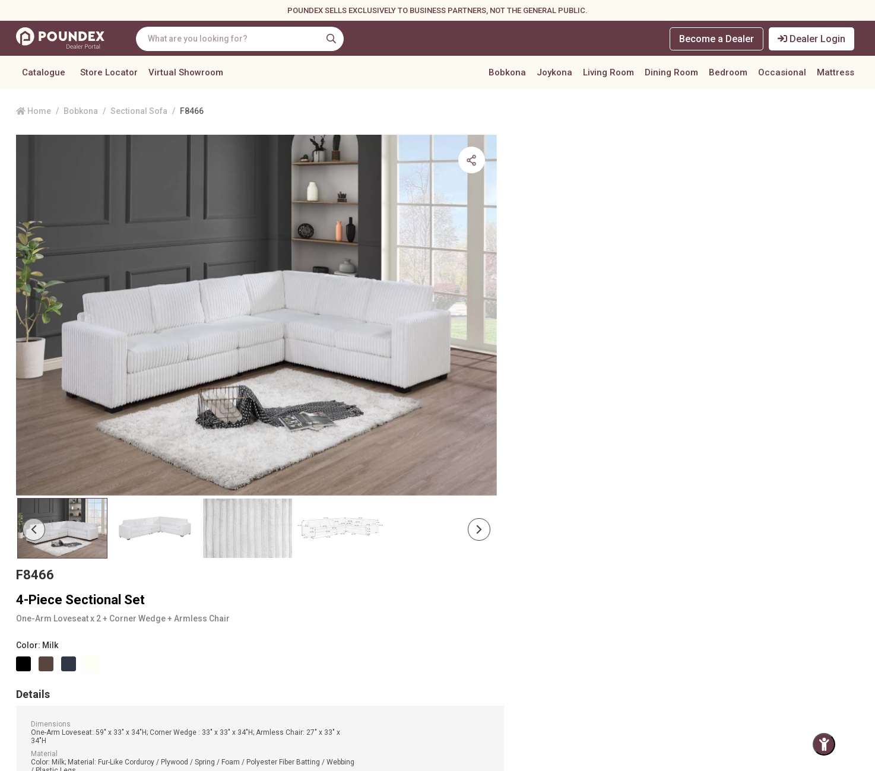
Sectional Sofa (138, 115)
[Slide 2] (247, 483)
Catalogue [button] (43, 73)
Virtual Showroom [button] (185, 73)
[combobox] (241, 39)
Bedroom (728, 73)
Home (33, 115)
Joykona (554, 73)
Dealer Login (812, 39)
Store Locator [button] (109, 73)
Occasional (782, 73)
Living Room (608, 73)
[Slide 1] (154, 483)
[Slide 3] (340, 483)
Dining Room (671, 73)
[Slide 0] (62, 483)
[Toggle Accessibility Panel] (824, 744)
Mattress (835, 73)
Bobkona (507, 73)
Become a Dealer (716, 39)
